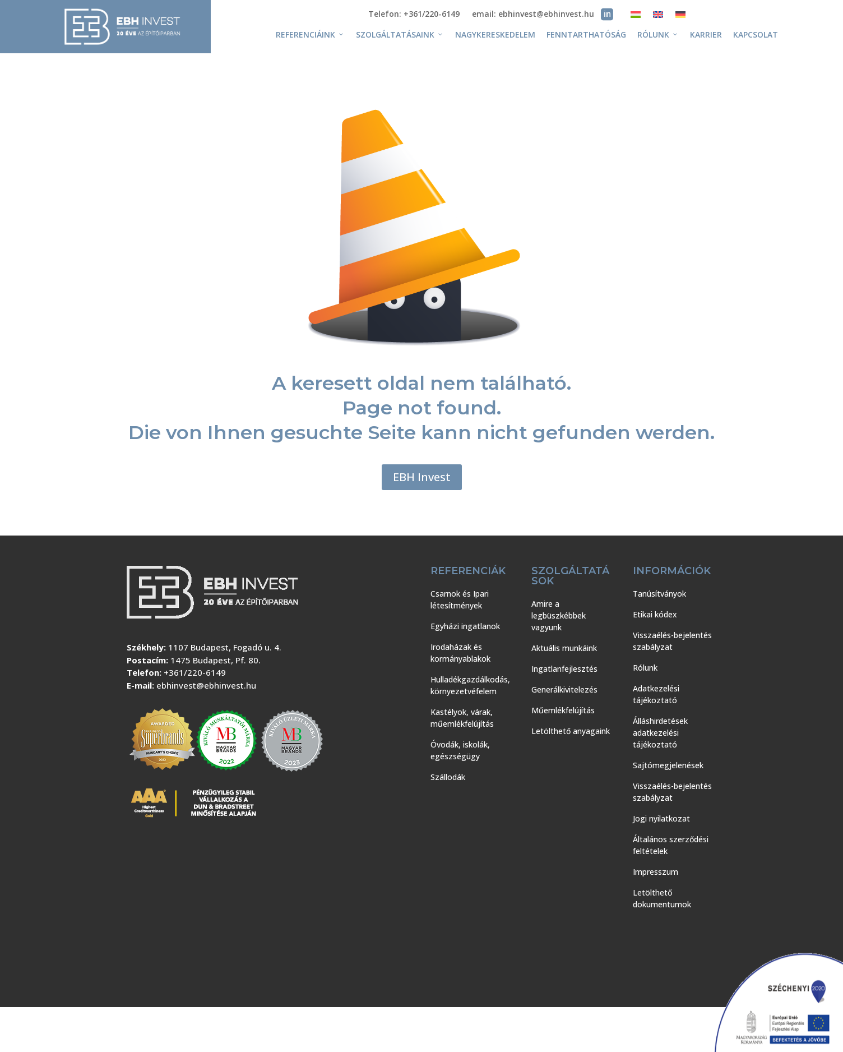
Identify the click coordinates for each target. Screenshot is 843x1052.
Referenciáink (310, 34)
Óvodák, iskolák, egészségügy (460, 750)
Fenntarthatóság (586, 34)
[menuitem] (636, 16)
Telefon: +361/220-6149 (414, 14)
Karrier (706, 34)
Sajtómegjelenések (668, 765)
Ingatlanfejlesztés (564, 668)
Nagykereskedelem (495, 34)
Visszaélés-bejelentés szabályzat (672, 641)
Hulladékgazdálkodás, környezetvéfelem (470, 685)
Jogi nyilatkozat (661, 818)
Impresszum (655, 871)
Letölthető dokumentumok (662, 898)
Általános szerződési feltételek (670, 845)
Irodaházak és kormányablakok (460, 653)
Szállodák (447, 777)
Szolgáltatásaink (400, 34)
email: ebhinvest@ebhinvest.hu (533, 14)
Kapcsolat (755, 34)
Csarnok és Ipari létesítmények (459, 599)
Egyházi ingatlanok (465, 626)
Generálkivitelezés (564, 689)
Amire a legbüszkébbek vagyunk (558, 615)
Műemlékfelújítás (563, 710)
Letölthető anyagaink (570, 731)
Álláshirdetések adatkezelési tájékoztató (660, 733)
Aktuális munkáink (564, 648)
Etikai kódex (655, 614)
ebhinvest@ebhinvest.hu (206, 685)
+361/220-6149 (195, 672)
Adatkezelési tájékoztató (656, 694)
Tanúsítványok (659, 593)
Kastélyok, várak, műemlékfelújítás (462, 718)
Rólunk (658, 34)
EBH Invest (422, 477)
